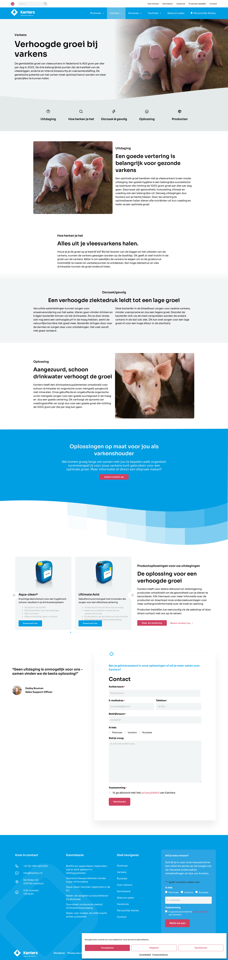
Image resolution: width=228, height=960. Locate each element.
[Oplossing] (147, 112)
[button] (70, 633)
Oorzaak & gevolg (114, 120)
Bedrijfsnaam (117, 713)
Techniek (155, 13)
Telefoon (161, 700)
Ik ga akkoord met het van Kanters (144, 791)
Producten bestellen (197, 4)
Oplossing (147, 120)
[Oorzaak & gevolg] (114, 112)
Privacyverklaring (160, 954)
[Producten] (179, 112)
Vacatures (180, 4)
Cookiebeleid (145, 954)
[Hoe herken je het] (81, 112)
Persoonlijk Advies (205, 13)
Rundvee (135, 13)
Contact (213, 4)
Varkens (116, 13)
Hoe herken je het (81, 120)
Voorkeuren (200, 947)
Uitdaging (48, 120)
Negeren (154, 947)
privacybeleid (150, 790)
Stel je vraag (116, 736)
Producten (180, 120)
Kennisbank (167, 4)
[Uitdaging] (48, 112)
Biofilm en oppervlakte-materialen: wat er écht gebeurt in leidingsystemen (86, 868)
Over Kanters (153, 4)
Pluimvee (97, 13)
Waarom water (176, 13)
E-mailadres (117, 700)
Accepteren (107, 947)
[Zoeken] (45, 3)
